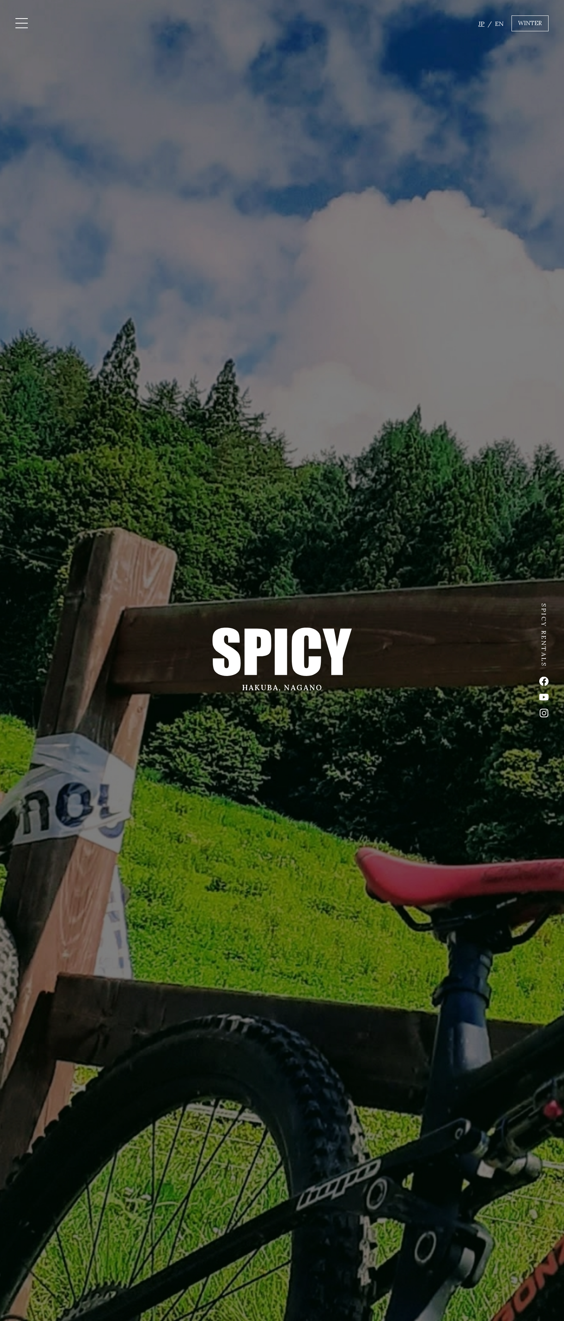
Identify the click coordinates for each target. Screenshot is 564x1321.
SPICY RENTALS (544, 635)
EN (499, 23)
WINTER (530, 23)
